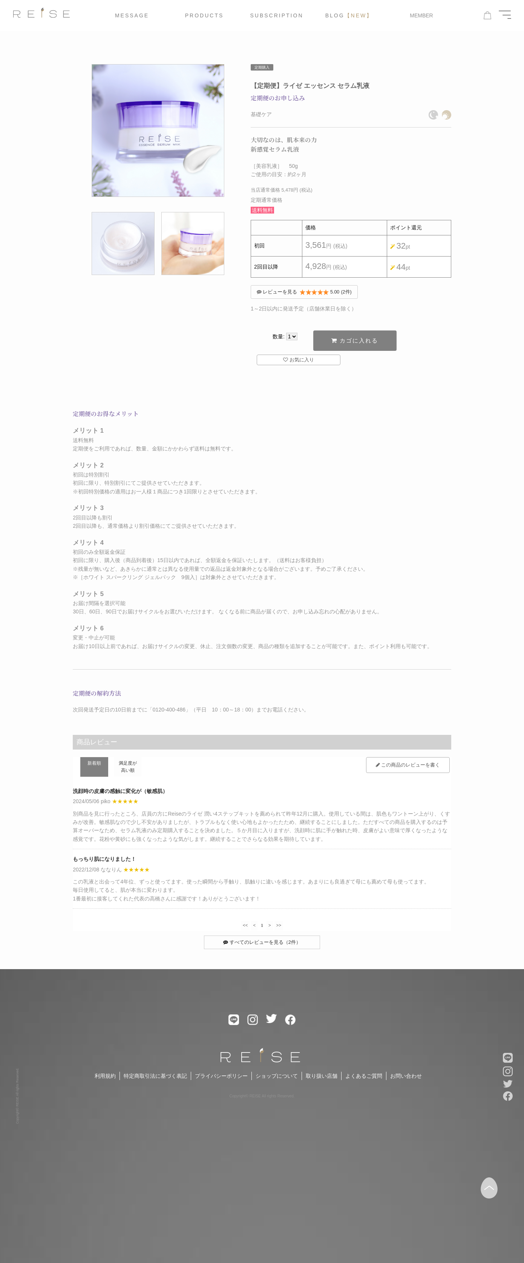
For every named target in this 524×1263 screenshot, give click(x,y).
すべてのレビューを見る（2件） (262, 946)
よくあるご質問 (363, 1080)
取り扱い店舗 (321, 1080)
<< (245, 928)
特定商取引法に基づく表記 (155, 1080)
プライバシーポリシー (221, 1080)
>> (279, 928)
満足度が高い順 (128, 769)
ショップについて (277, 1080)
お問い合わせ (406, 1080)
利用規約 (105, 1080)
